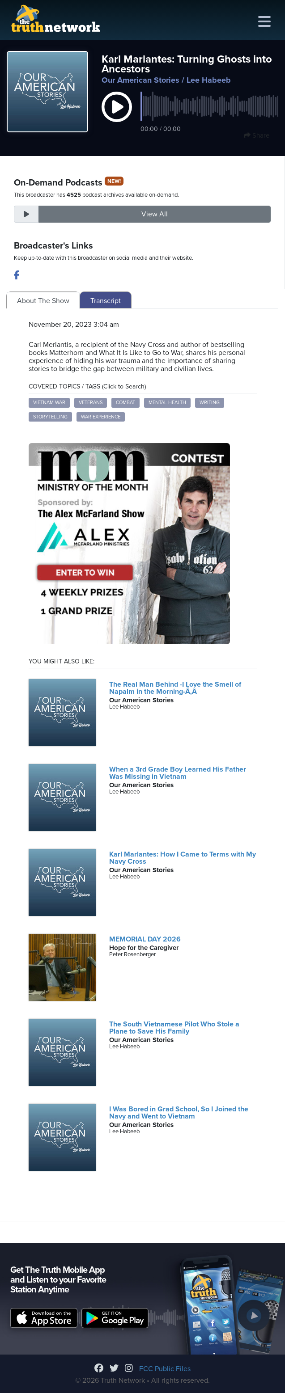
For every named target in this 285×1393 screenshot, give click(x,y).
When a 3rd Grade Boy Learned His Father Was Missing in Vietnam (177, 773)
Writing (210, 402)
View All (154, 214)
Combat (125, 402)
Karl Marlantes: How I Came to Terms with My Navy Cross (182, 858)
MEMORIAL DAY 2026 (145, 939)
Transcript (105, 300)
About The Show (43, 300)
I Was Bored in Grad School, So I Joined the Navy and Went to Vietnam (178, 1113)
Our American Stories (140, 80)
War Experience (100, 417)
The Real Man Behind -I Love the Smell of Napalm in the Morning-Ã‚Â (175, 688)
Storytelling (50, 417)
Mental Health (167, 402)
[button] (117, 116)
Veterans (90, 402)
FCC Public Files (165, 1368)
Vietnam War (49, 402)
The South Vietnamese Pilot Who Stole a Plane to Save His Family (174, 1028)
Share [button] (256, 135)
